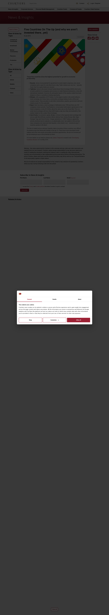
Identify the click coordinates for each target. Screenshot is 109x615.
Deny (30, 320)
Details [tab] (55, 299)
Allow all (78, 320)
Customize (55, 320)
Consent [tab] (29, 299)
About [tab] (79, 299)
